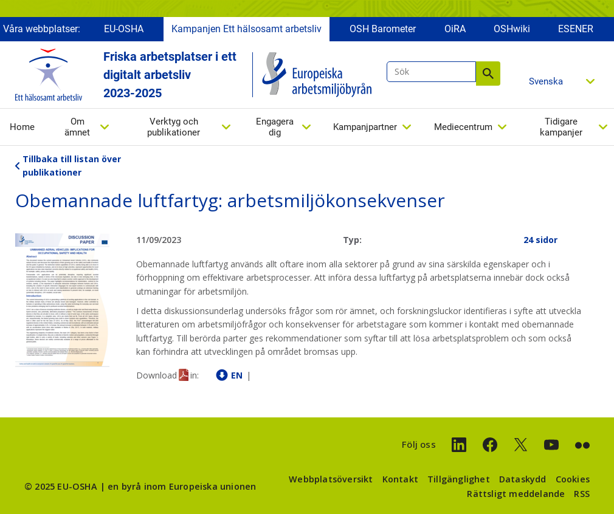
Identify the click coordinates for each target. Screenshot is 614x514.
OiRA (455, 29)
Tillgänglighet (458, 479)
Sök (488, 73)
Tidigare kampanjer (561, 127)
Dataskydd (523, 479)
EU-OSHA (123, 29)
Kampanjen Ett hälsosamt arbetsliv (246, 29)
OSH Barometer (383, 29)
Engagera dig (275, 127)
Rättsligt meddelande (516, 493)
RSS (582, 493)
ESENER (575, 29)
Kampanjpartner (365, 127)
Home (22, 127)
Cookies (573, 479)
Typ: (352, 239)
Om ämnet (77, 127)
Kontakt (400, 479)
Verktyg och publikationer (173, 127)
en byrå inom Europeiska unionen (182, 486)
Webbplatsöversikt (331, 479)
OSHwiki (512, 29)
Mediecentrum (463, 127)
